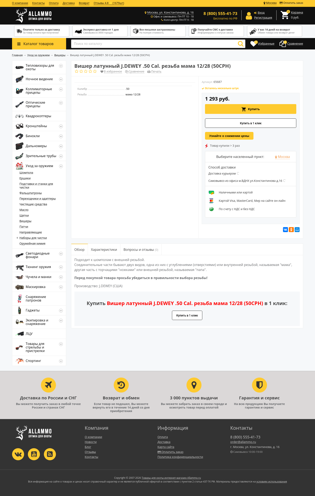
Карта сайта (166, 447)
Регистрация (263, 18)
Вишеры (26, 221)
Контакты (38, 3)
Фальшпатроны (31, 193)
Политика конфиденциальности (180, 457)
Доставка (69, 3)
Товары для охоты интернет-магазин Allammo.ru (171, 478)
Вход (261, 13)
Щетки (24, 215)
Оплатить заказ (291, 3)
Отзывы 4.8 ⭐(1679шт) (109, 3)
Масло (24, 210)
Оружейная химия (33, 243)
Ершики (25, 178)
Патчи (24, 227)
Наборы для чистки (33, 238)
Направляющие (31, 232)
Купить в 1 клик (251, 123)
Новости (91, 442)
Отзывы (90, 452)
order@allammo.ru (243, 442)
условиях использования (271, 481)
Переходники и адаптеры (38, 199)
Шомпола (26, 173)
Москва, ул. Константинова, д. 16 (170, 12)
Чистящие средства (33, 204)
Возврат (84, 3)
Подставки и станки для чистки (36, 185)
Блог (88, 447)
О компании (20, 3)
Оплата (53, 3)
